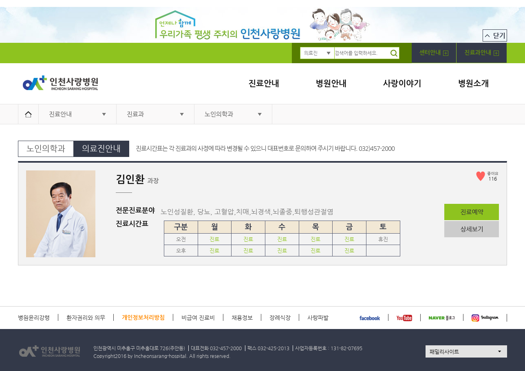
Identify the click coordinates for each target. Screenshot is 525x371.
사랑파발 (318, 317)
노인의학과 (219, 113)
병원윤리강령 (34, 317)
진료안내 (263, 84)
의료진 (311, 53)
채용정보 (242, 317)
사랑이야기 (402, 84)
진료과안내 (481, 53)
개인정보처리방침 (143, 317)
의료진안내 (101, 148)
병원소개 (473, 84)
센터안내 (434, 53)
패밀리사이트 (444, 352)
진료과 (135, 113)
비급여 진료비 (198, 317)
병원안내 (331, 84)
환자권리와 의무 (85, 317)
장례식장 (280, 317)
